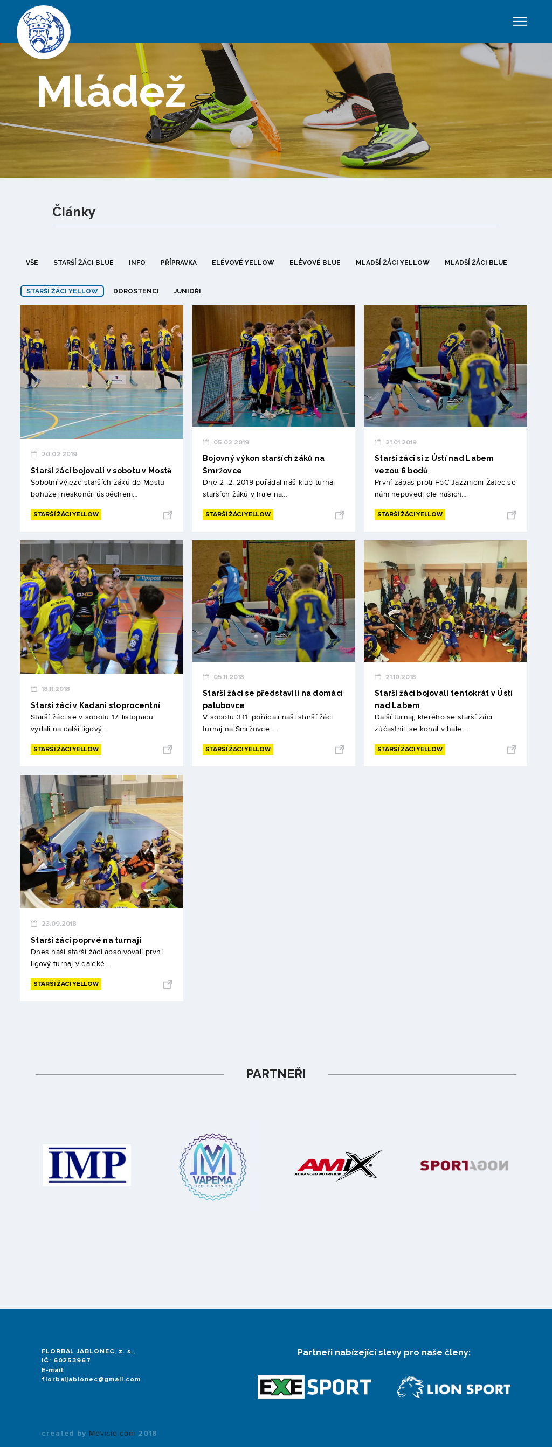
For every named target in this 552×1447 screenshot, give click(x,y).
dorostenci (136, 291)
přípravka (179, 263)
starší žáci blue (83, 263)
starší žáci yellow (62, 291)
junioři (187, 291)
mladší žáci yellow (393, 263)
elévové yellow (243, 263)
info (137, 263)
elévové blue (315, 263)
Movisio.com (112, 1433)
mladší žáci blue (476, 263)
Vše (32, 263)
